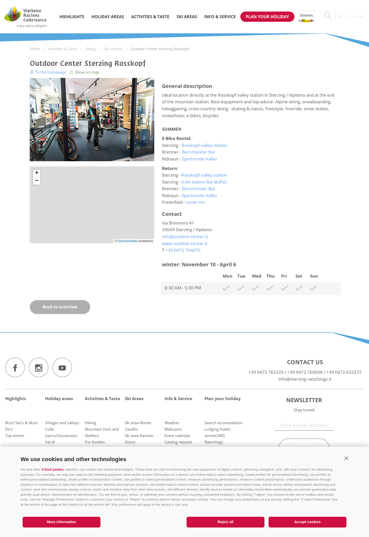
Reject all (225, 522)
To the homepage (48, 72)
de (340, 16)
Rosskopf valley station (204, 145)
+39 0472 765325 (266, 372)
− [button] (36, 181)
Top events (14, 435)
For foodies (95, 441)
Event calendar (177, 435)
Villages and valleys (62, 422)
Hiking (90, 422)
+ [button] (36, 173)
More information (61, 522)
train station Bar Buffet (204, 182)
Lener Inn (195, 202)
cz (354, 16)
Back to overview (60, 307)
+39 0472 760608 (305, 372)
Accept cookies (307, 522)
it (347, 16)
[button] (346, 458)
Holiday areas (107, 16)
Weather (172, 422)
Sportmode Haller (199, 159)
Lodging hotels (217, 429)
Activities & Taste (150, 16)
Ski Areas (187, 16)
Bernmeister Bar (198, 152)
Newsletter (304, 400)
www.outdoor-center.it (185, 243)
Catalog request (178, 441)
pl (361, 16)
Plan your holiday (267, 16)
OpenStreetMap (128, 240)
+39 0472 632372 (344, 372)
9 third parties (53, 469)
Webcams (173, 429)
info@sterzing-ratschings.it (305, 379)
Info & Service (220, 16)
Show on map (84, 72)
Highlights (71, 16)
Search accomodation (223, 422)
